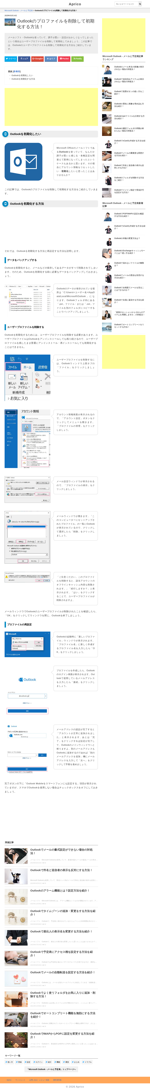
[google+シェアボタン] (37, 58)
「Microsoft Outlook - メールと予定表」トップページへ (51, 1069)
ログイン (38, 1062)
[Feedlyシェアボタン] (77, 58)
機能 (57, 1062)
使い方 (9, 1062)
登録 (19, 1062)
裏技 (66, 1062)
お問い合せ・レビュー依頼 (39, 1080)
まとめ (75, 1062)
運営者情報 (57, 1080)
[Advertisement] (51, 107)
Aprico (75, 4)
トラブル (87, 1062)
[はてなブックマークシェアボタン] (51, 58)
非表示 (17, 71)
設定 (27, 1062)
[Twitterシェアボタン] (11, 58)
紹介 (48, 1062)
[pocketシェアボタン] (64, 58)
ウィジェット (20, 1080)
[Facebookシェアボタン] (24, 58)
